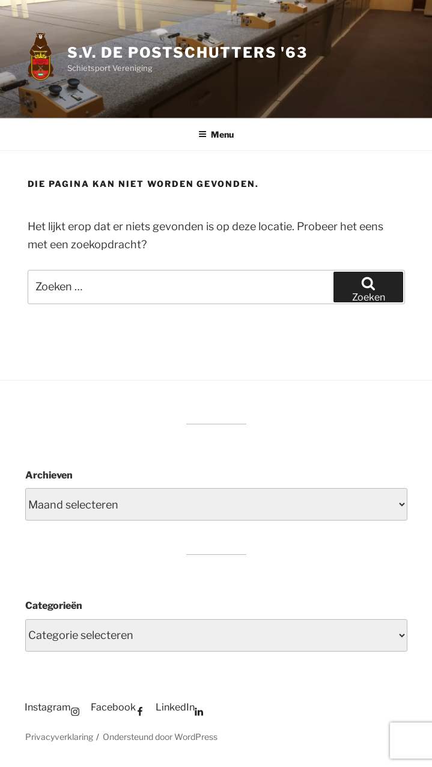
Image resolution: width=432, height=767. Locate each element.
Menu (216, 134)
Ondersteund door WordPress (160, 737)
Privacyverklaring (59, 737)
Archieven (49, 475)
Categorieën (53, 605)
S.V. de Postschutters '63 (187, 52)
